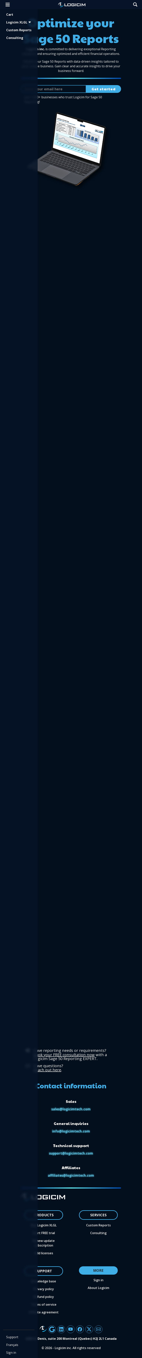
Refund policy (43, 1297)
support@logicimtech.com (71, 1153)
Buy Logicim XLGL (44, 1225)
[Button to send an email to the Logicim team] (98, 1329)
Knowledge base (43, 1281)
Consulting (14, 38)
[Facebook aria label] (80, 1329)
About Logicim (98, 1288)
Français (12, 1345)
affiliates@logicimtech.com (71, 1175)
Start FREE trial (44, 1233)
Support (12, 1337)
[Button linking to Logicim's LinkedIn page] (61, 1329)
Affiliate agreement (44, 1312)
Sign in (11, 1352)
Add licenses (43, 1253)
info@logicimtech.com (71, 1131)
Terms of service (43, 1304)
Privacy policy (44, 1289)
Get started (104, 89)
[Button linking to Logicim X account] (89, 1329)
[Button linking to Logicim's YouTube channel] (70, 1329)
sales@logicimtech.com (71, 1109)
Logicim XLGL (18, 22)
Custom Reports (18, 30)
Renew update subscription (44, 1243)
